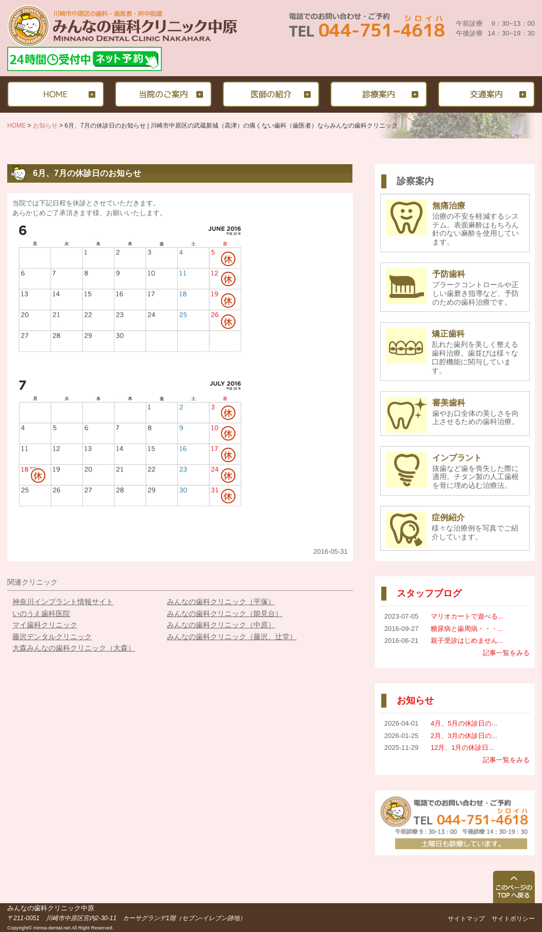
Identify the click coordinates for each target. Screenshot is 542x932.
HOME (16, 125)
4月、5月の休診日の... (464, 723)
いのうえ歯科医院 (41, 613)
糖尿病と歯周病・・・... (467, 628)
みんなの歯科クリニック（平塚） (221, 601)
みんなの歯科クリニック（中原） (221, 625)
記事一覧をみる (506, 653)
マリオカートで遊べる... (467, 616)
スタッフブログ (429, 593)
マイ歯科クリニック (44, 625)
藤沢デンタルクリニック (52, 636)
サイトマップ (466, 918)
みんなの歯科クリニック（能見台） (224, 613)
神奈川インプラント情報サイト (62, 601)
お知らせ (45, 125)
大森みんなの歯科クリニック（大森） (73, 648)
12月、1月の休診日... (463, 747)
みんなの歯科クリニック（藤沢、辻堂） (232, 636)
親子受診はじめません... (467, 640)
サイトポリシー (513, 918)
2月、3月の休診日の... (464, 736)
